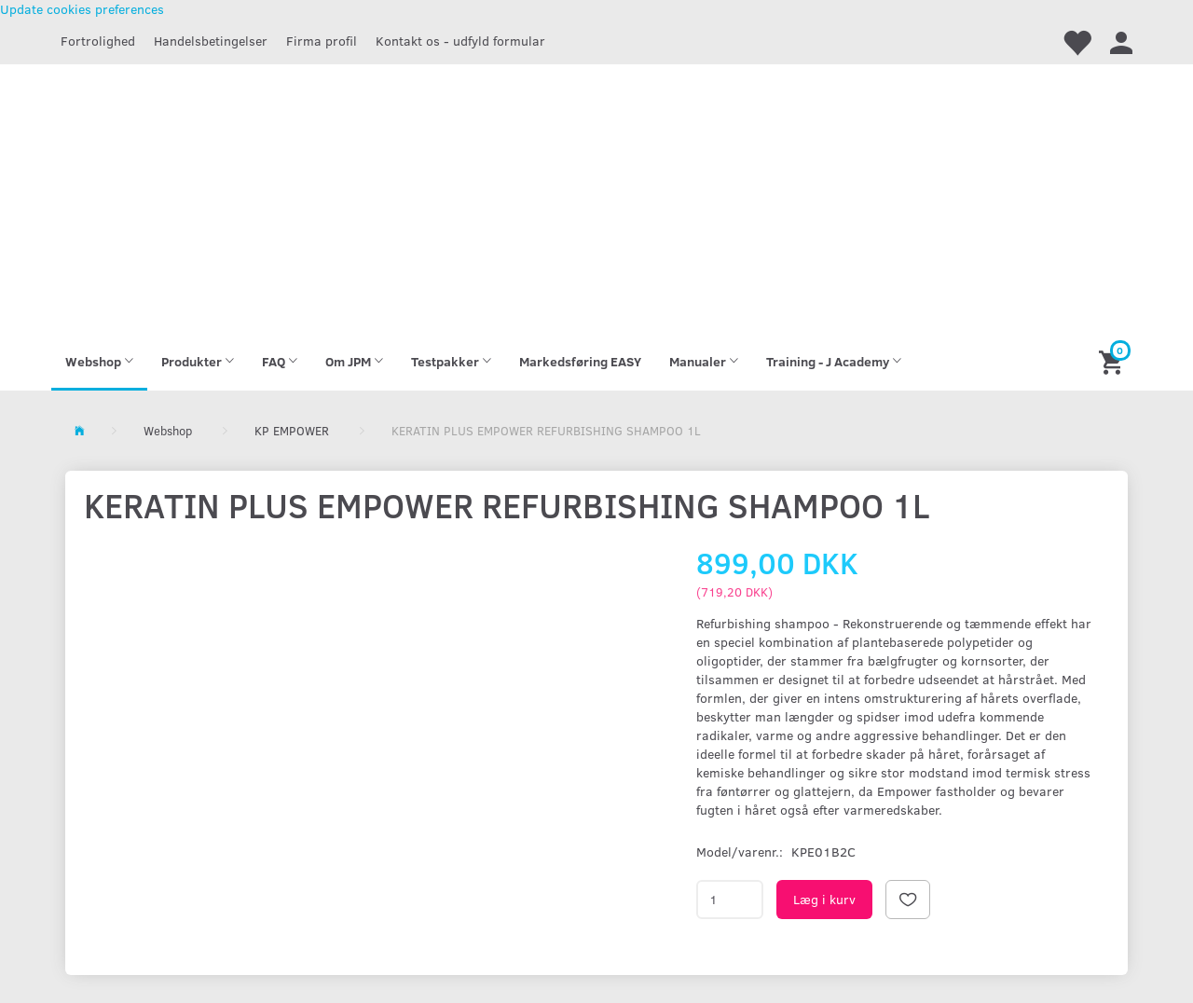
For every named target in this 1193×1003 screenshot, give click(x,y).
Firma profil (321, 40)
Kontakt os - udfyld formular (460, 40)
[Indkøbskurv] (1113, 361)
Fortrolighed (98, 40)
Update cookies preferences (82, 9)
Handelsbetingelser (210, 40)
